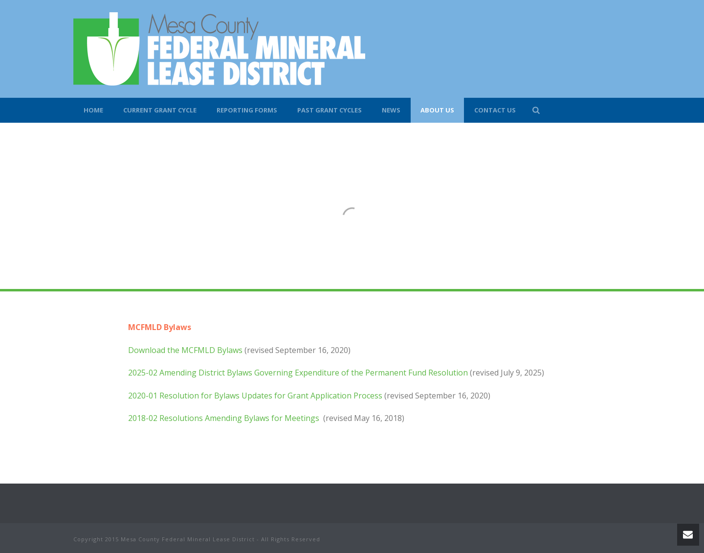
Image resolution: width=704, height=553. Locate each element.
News (391, 110)
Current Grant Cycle (160, 110)
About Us (437, 110)
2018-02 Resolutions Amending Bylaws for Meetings (224, 418)
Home (93, 110)
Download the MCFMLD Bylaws (185, 350)
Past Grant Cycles (329, 110)
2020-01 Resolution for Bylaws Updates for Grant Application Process (255, 395)
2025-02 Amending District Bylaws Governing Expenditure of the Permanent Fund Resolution (298, 372)
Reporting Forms (247, 110)
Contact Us (495, 110)
